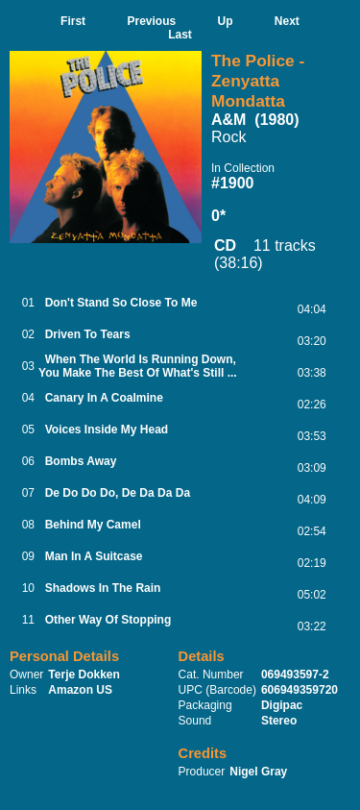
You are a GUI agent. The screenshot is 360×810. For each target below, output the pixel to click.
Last (180, 34)
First (72, 21)
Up (225, 21)
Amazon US (80, 690)
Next (287, 21)
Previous (151, 21)
